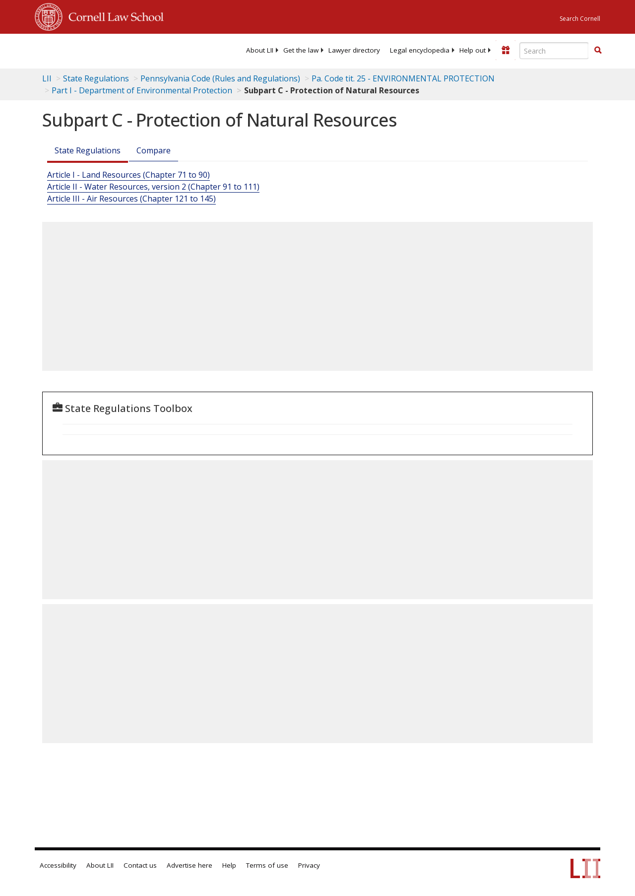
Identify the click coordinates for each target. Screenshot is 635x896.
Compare (153, 150)
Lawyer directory (354, 50)
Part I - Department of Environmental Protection (142, 90)
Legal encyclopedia (419, 50)
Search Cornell (580, 18)
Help (229, 865)
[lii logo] (73, 49)
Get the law (300, 50)
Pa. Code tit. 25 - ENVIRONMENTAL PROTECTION (403, 78)
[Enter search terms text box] (554, 50)
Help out (472, 50)
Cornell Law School (113, 15)
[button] (597, 50)
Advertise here (189, 865)
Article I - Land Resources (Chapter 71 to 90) (128, 174)
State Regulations (96, 78)
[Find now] (597, 51)
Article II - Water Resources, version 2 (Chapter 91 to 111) (153, 186)
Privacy (309, 865)
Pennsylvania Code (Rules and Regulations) (220, 78)
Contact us (140, 865)
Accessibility (58, 865)
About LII (259, 50)
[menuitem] (259, 50)
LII (47, 78)
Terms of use (267, 865)
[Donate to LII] (505, 50)
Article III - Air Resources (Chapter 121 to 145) (131, 198)
